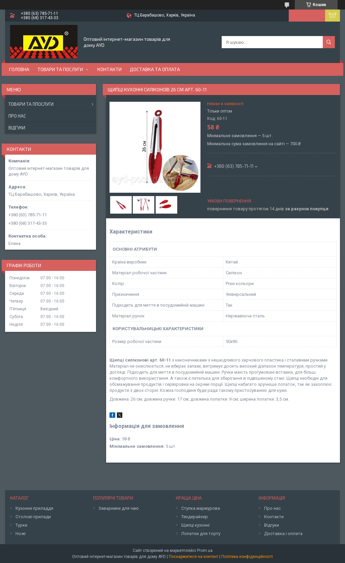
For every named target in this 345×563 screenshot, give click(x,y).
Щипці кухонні (195, 525)
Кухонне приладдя (34, 508)
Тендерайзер (194, 516)
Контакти (109, 69)
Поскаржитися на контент (193, 556)
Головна (19, 69)
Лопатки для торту (200, 533)
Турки (21, 525)
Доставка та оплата (155, 69)
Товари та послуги (60, 69)
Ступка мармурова (200, 508)
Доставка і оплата (283, 533)
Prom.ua (205, 550)
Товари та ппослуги (31, 104)
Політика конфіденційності (247, 556)
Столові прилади (33, 516)
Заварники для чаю (118, 508)
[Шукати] (329, 42)
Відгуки (16, 127)
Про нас (17, 116)
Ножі (20, 533)
